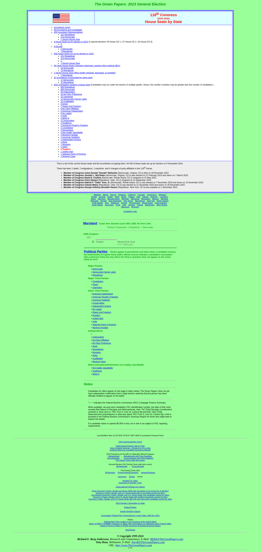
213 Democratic (68, 37)
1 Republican (66, 51)
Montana (164, 199)
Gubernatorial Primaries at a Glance (130, 487)
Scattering (97, 371)
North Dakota (97, 203)
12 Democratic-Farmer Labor (74, 99)
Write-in (95, 374)
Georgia (102, 197)
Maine (93, 199)
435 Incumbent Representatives (68, 32)
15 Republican (67, 82)
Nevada (103, 201)
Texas (117, 205)
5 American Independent (72, 111)
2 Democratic (67, 49)
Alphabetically (114, 456)
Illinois (124, 197)
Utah (124, 205)
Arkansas (122, 195)
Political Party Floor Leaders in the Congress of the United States (130, 522)
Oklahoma (115, 203)
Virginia (140, 205)
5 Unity (64, 116)
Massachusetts (113, 199)
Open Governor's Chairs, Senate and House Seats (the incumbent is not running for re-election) (130, 491)
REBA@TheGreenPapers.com (166, 539)
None (94, 346)
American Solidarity (101, 300)
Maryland (101, 199)
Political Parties (96, 251)
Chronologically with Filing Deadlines (139, 458)
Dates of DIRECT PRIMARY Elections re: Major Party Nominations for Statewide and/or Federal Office (130, 524)
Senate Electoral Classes (130, 511)
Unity (94, 321)
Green (95, 284)
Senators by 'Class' (130, 481)
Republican (97, 275)
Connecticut (151, 195)
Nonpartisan (98, 349)
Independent (98, 337)
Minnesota (135, 199)
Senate (132, 477)
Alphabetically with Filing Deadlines (138, 456)
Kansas (145, 197)
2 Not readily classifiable (72, 132)
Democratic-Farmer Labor (104, 272)
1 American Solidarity (70, 137)
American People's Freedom (105, 297)
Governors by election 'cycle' (130, 483)
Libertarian (97, 287)
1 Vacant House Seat (70, 39)
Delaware (162, 195)
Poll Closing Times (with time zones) (130, 460)
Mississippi (145, 199)
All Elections (110, 472)
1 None (64, 142)
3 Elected (58, 46)
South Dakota (97, 205)
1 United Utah (67, 151)
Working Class (99, 361)
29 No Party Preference (71, 94)
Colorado (141, 195)
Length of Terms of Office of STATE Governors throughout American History (130, 526)
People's (96, 315)
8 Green (64, 104)
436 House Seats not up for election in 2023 (74, 54)
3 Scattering (66, 123)
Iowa (138, 197)
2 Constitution (67, 128)
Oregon (124, 203)
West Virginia (162, 205)
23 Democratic (67, 68)
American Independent (102, 294)
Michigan (125, 199)
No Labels (97, 309)
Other (95, 355)
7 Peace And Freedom (71, 106)
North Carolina (163, 201)
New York (151, 201)
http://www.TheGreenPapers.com (133, 545)
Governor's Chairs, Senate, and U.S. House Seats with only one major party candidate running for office (130, 499)
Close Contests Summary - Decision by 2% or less (130, 448)
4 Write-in (65, 118)
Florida (94, 197)
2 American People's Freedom (74, 125)
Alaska (105, 195)
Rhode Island (147, 203)
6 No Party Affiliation (70, 108)
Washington (150, 205)
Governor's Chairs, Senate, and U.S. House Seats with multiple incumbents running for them (130, 497)
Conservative (98, 303)
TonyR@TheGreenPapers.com (148, 542)
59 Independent (68, 92)
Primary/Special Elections (128, 472)
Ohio (107, 203)
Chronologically (113, 458)
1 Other (64, 147)
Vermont (131, 205)
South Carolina (161, 203)
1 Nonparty (66, 144)
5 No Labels (66, 113)
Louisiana (164, 197)
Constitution (97, 281)
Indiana (131, 197)
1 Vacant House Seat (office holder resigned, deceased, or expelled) (84, 73)
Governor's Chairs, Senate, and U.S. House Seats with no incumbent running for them (130, 493)
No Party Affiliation (100, 340)
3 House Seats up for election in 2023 (71, 42)
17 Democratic (67, 80)
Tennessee (109, 205)
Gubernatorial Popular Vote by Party (130, 446)
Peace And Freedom (101, 312)
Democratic (97, 269)
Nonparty (96, 352)
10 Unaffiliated (67, 101)
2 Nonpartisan (67, 130)
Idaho (117, 197)
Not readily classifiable (102, 368)
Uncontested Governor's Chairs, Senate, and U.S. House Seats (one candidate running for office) (130, 495)
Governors (122, 477)
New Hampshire (115, 201)
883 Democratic (68, 89)
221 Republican (68, 34)
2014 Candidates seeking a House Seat (72, 85)
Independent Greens (101, 306)
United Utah (97, 318)
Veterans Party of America (104, 324)
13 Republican (67, 70)
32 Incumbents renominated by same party (73, 77)
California (131, 195)
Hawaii (110, 197)
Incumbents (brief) (62, 27)
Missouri (155, 199)
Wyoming (135, 207)
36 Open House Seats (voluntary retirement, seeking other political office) (87, 65)
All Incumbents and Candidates (68, 30)
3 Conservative (67, 120)
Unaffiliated (97, 358)
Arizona (113, 195)
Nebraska (94, 201)
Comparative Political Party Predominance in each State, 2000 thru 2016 (130, 515)
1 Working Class (68, 156)
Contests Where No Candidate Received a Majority (130, 450)
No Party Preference (101, 343)
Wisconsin (125, 207)
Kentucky (154, 197)
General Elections (148, 472)
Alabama (97, 195)
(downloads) (130, 530)
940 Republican (68, 87)
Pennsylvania (134, 203)
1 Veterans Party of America (73, 154)
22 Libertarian (67, 97)
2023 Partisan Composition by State (130, 503)
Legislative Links (130, 211)
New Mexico (140, 201)
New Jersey (128, 201)
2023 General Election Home (130, 442)
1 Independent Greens (71, 140)
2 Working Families (69, 135)
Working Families (100, 327)
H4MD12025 (128, 244)
